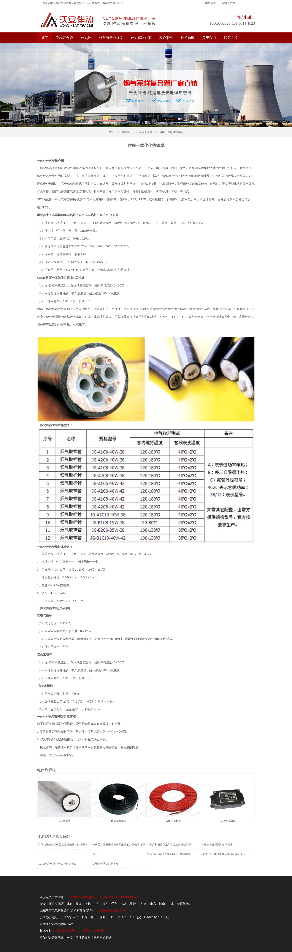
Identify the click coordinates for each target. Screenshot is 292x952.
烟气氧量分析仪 (111, 37)
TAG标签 (84, 930)
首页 (44, 37)
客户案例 (166, 37)
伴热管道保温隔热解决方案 (217, 844)
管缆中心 (127, 132)
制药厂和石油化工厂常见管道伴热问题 (169, 844)
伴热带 (86, 37)
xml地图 (98, 930)
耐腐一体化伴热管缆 (171, 132)
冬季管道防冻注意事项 (106, 863)
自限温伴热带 (108, 897)
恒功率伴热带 (130, 897)
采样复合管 (64, 37)
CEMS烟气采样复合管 (81, 897)
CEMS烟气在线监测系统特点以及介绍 (223, 854)
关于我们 (209, 37)
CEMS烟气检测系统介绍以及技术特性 (169, 854)
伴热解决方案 (141, 37)
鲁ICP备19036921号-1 (111, 910)
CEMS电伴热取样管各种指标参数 (57, 863)
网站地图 (210, 3)
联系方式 (230, 37)
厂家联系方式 (227, 3)
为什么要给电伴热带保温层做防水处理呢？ (63, 844)
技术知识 (187, 37)
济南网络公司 (65, 930)
